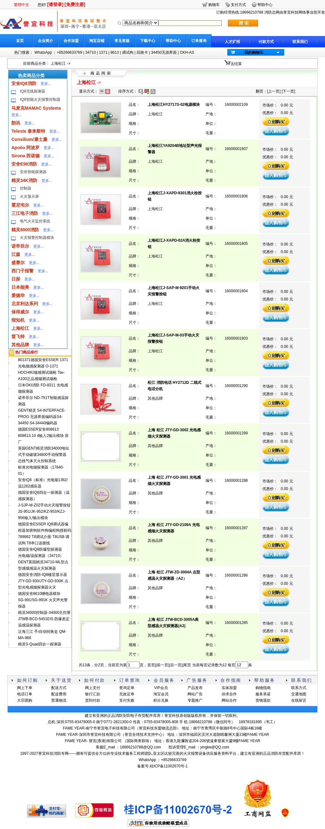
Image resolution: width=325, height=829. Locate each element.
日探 (15, 278)
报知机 (18, 320)
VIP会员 (161, 688)
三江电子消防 (24, 213)
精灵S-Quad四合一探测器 (39, 644)
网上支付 (92, 688)
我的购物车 (253, 52)
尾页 (187, 665)
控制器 (25, 188)
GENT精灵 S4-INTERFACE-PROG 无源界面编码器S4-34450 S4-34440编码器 (42, 416)
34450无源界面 (163, 52)
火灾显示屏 (29, 196)
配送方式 (58, 688)
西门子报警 (22, 270)
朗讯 (15, 122)
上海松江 (58, 63)
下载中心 (147, 41)
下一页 (288, 91)
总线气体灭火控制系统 (37, 461)
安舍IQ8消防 (23, 83)
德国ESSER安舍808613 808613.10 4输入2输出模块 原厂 (43, 435)
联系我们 (300, 41)
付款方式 (266, 41)
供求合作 (229, 694)
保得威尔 (20, 311)
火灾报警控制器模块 (37, 237)
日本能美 (20, 287)
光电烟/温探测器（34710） (41, 556)
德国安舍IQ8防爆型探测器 (40, 549)
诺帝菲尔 (20, 246)
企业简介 (45, 41)
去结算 (236, 64)
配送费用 (58, 694)
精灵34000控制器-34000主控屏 (44, 612)
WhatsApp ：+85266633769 (58, 52)
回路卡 (142, 52)
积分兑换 (161, 700)
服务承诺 (263, 694)
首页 (20, 41)
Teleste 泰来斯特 (28, 131)
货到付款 (92, 700)
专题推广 (195, 700)
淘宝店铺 (96, 41)
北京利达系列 (24, 303)
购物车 (214, 5)
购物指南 (263, 688)
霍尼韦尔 (20, 205)
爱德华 (18, 295)
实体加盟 (229, 688)
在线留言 (298, 700)
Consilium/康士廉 (29, 139)
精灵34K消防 (24, 180)
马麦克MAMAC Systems (36, 108)
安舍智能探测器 (33, 172)
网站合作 (229, 700)
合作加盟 (71, 41)
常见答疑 (122, 41)
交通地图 (298, 694)
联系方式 (298, 688)
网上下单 (24, 688)
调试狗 (127, 52)
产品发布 (195, 688)
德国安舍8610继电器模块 (39, 593)
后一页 (175, 665)
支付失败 (126, 700)
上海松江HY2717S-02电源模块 (174, 104)
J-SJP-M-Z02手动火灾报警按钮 (44, 505)
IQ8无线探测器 (32, 91)
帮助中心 (173, 41)
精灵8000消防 (25, 229)
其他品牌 (20, 344)
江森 (15, 254)
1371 (103, 52)
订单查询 (198, 41)
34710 (90, 52)
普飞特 (18, 336)
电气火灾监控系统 (35, 221)
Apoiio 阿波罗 (25, 147)
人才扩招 (232, 41)
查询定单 (126, 688)
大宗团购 (24, 700)
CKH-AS (187, 52)
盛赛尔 (18, 262)
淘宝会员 (161, 694)
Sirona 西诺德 (25, 155)
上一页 (273, 91)
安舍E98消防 (24, 163)
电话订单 (24, 694)
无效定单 (126, 694)
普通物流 (58, 700)
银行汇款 (92, 694)
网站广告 (195, 694)
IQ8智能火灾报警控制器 (40, 99)
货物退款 (263, 700)
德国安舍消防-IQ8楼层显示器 (42, 574)
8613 (114, 52)
